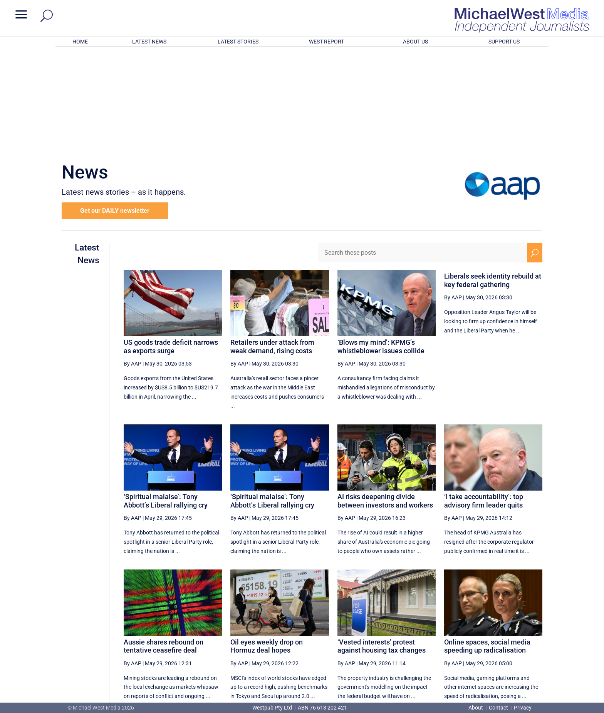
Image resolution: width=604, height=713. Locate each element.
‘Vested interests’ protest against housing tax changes (381, 545)
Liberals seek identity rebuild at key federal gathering (492, 179)
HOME (80, 41)
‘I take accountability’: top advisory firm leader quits (483, 400)
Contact (498, 708)
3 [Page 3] (467, 629)
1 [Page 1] (434, 629)
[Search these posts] (422, 152)
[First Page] (402, 629)
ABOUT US (415, 41)
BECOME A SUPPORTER (563, 659)
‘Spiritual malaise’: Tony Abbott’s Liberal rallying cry (166, 400)
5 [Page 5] (500, 629)
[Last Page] (534, 629)
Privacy (523, 708)
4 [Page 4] (484, 629)
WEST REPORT (326, 41)
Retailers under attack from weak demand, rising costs (272, 245)
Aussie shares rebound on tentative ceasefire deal (163, 545)
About (476, 708)
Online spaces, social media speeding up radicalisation (487, 545)
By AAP (132, 263)
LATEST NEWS (149, 41)
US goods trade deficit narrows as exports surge (171, 245)
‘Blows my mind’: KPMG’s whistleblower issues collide (380, 245)
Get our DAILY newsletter (114, 110)
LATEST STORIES (238, 41)
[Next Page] (516, 629)
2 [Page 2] (451, 629)
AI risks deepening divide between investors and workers (385, 400)
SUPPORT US (504, 41)
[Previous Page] (419, 629)
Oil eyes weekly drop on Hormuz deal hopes (266, 545)
